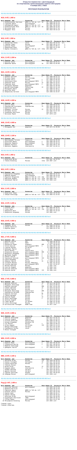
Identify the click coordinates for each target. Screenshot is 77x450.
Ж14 (8, 13)
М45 (40, 13)
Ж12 (5, 13)
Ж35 (13, 13)
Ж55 (19, 13)
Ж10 (2, 13)
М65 (46, 13)
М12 (24, 13)
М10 (21, 13)
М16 (30, 13)
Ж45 (16, 13)
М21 (35, 13)
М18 (32, 13)
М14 (27, 13)
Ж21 (10, 13)
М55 (43, 13)
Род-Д (49, 13)
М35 (38, 13)
